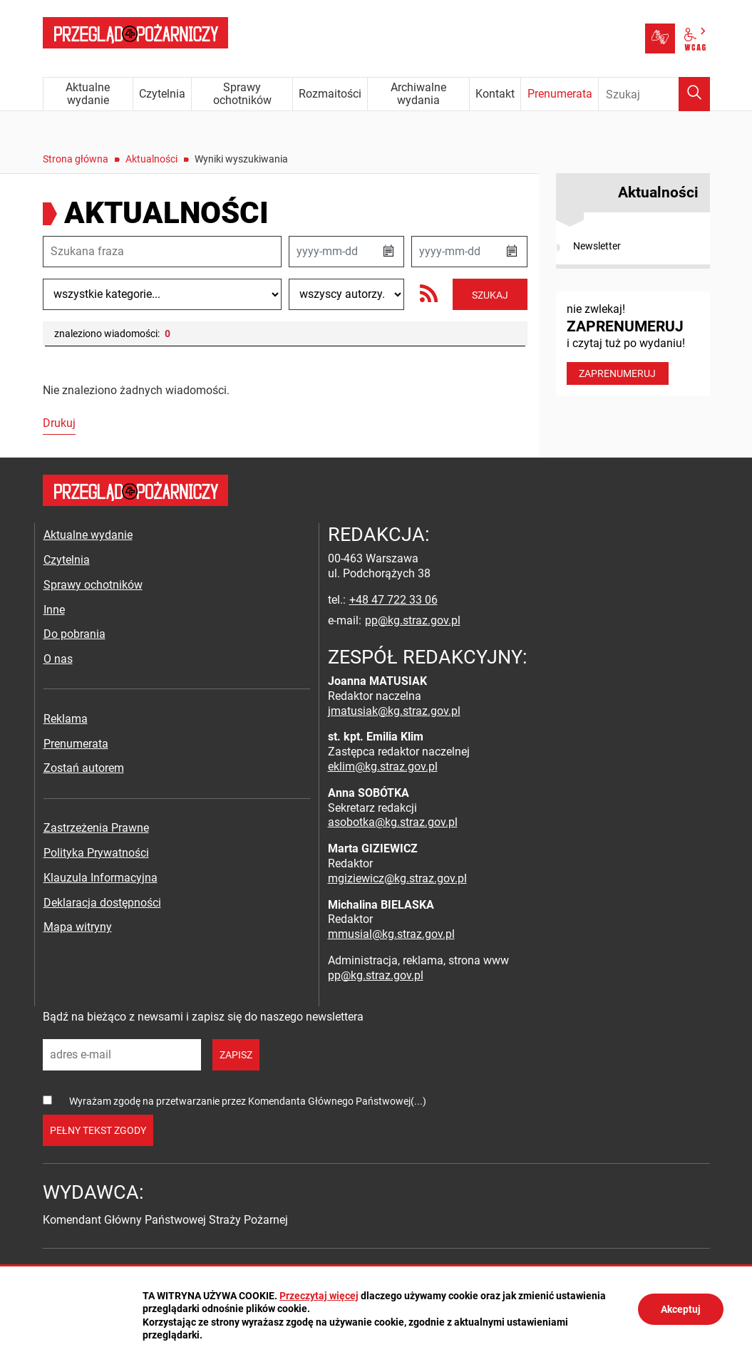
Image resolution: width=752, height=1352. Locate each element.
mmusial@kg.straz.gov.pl (391, 934)
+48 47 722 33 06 (393, 600)
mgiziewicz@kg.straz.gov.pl (397, 878)
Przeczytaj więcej (319, 1295)
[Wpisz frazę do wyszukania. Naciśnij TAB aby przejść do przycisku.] (654, 94)
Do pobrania (74, 634)
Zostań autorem (83, 768)
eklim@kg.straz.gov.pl (383, 766)
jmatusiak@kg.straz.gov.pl (394, 711)
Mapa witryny (77, 927)
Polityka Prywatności (96, 853)
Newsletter (597, 246)
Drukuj (59, 423)
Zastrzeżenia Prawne (96, 828)
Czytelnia (66, 560)
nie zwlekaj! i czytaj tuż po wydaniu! (633, 343)
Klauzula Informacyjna (100, 877)
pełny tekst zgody (98, 1130)
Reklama (65, 719)
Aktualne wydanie (88, 535)
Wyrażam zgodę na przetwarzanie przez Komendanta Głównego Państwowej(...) (247, 1101)
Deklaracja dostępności (102, 902)
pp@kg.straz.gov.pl (412, 620)
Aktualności (151, 159)
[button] (388, 251)
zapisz (236, 1055)
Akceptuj (681, 1309)
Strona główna (75, 159)
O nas (58, 659)
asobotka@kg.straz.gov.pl (393, 822)
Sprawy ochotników (93, 585)
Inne (54, 609)
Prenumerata (75, 743)
